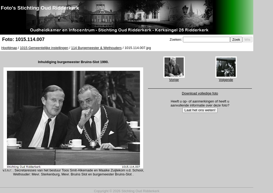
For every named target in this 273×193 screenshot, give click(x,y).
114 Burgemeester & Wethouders (96, 48)
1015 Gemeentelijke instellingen (44, 48)
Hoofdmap (9, 48)
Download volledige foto (200, 93)
